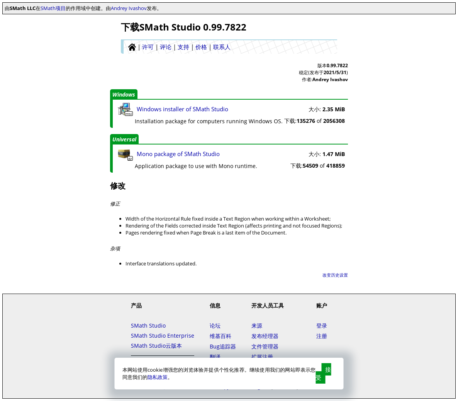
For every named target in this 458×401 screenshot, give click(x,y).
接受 (323, 373)
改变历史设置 (335, 275)
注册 (321, 336)
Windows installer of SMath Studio (182, 109)
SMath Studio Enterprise (162, 335)
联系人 (222, 47)
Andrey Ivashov (129, 8)
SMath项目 (53, 8)
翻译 (215, 356)
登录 (321, 325)
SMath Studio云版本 (156, 345)
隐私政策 (158, 377)
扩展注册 (262, 356)
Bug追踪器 (223, 346)
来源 (256, 325)
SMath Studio (148, 325)
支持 (183, 47)
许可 (148, 47)
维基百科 (220, 336)
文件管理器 (264, 346)
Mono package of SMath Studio (178, 154)
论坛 (215, 325)
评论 (165, 47)
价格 (201, 47)
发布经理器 (264, 336)
